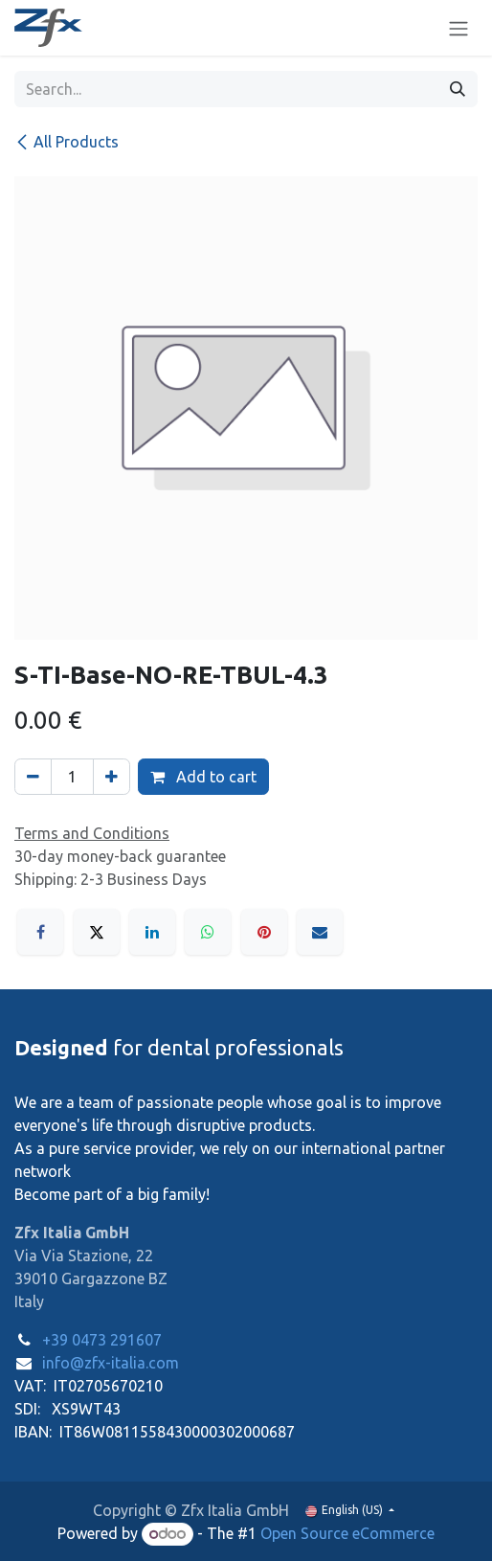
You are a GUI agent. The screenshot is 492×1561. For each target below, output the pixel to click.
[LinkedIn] (152, 932)
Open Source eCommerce (347, 1533)
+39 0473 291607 (102, 1339)
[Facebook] (40, 932)
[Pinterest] (264, 932)
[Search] (457, 89)
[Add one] (111, 776)
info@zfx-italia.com (110, 1362)
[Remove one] (33, 776)
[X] (97, 932)
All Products (66, 141)
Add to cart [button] (203, 776)
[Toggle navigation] (458, 28)
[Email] (320, 932)
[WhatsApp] (208, 932)
